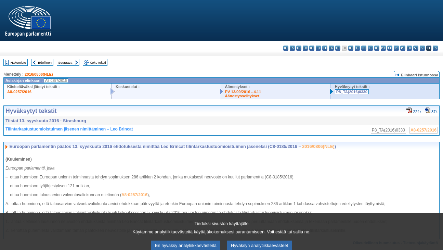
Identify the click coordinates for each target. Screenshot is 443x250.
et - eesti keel (318, 48)
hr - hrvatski (350, 48)
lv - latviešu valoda (363, 48)
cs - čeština (298, 48)
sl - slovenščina (422, 48)
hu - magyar (376, 48)
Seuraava (65, 62)
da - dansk (305, 48)
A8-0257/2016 (19, 92)
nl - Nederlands (389, 48)
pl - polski (396, 48)
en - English (331, 48)
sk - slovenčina (415, 48)
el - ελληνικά (324, 48)
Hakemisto (18, 62)
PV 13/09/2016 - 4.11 (243, 92)
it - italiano (357, 48)
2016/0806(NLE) (39, 74)
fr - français (337, 48)
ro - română (409, 48)
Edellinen (44, 62)
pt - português (402, 48)
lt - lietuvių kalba (370, 48)
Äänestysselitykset (242, 96)
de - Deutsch (311, 48)
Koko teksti (98, 62)
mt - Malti (383, 48)
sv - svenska (435, 48)
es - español (292, 48)
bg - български (285, 48)
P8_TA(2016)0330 (351, 92)
